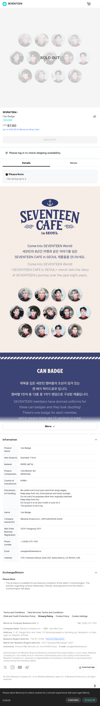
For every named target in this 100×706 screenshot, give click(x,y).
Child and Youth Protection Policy (19, 616)
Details (26, 163)
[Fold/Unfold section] (50, 440)
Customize (73, 700)
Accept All (90, 700)
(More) (85, 693)
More (50, 426)
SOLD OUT (50, 139)
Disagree (6, 700)
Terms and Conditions (14, 612)
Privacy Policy (45, 616)
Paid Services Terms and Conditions (45, 612)
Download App (87, 667)
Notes (73, 163)
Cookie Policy (62, 616)
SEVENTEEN (9, 112)
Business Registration (55, 639)
